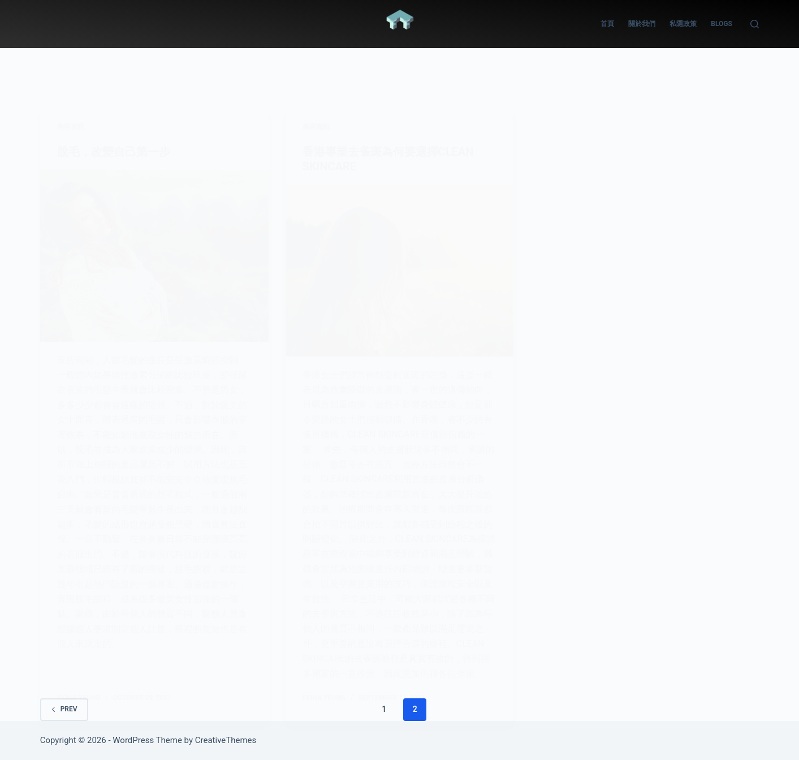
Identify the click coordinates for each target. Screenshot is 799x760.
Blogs (721, 24)
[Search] (754, 24)
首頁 (607, 24)
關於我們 (641, 24)
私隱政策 (683, 24)
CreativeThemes (226, 740)
